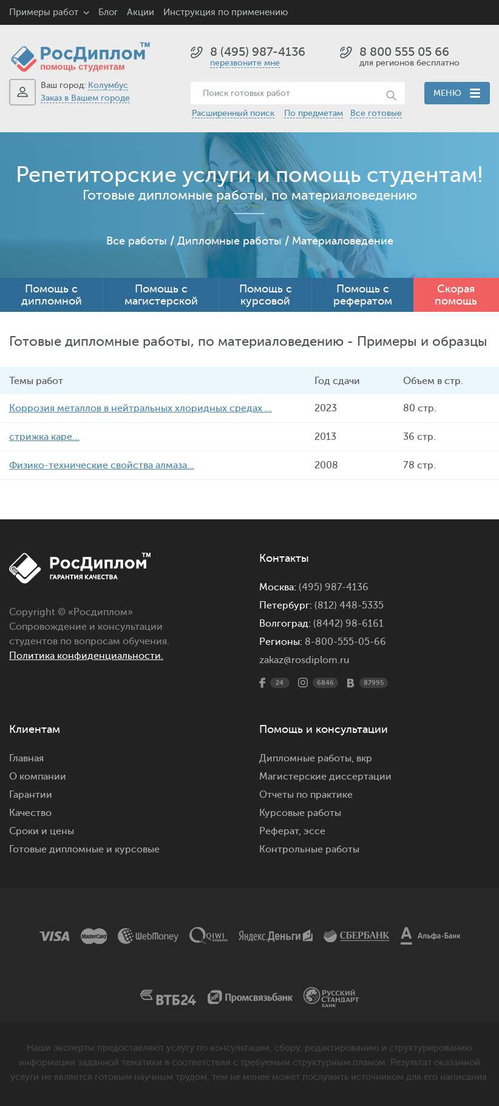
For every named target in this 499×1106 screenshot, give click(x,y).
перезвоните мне (245, 62)
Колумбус (108, 85)
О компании (37, 776)
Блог (108, 12)
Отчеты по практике (306, 794)
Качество (30, 813)
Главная (26, 758)
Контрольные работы (309, 849)
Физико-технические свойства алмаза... (101, 465)
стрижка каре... (44, 436)
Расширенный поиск (233, 113)
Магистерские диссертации (325, 776)
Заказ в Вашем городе (85, 98)
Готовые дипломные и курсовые (84, 849)
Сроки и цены (41, 831)
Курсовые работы (300, 813)
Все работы (136, 241)
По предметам (313, 113)
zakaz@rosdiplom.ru (304, 660)
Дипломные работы (229, 241)
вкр (364, 758)
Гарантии (30, 794)
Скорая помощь (456, 295)
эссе (314, 831)
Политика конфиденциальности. (86, 655)
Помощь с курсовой (265, 295)
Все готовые (376, 113)
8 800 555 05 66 (404, 52)
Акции (140, 12)
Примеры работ (43, 12)
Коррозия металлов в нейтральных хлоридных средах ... (140, 408)
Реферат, (280, 831)
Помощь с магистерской (161, 295)
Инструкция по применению (225, 12)
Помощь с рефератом (362, 295)
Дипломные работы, (307, 758)
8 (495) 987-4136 (257, 52)
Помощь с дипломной (51, 295)
